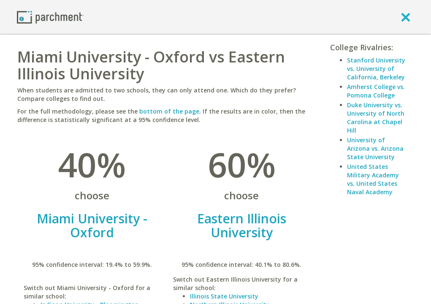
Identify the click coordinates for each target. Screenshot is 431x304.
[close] (405, 17)
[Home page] (50, 17)
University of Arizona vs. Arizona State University (375, 148)
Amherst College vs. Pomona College (376, 91)
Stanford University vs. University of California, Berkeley (376, 68)
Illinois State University (224, 296)
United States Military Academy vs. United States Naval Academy (373, 179)
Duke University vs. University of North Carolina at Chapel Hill (375, 117)
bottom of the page (169, 111)
